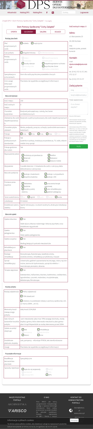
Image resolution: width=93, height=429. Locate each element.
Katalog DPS (24, 12)
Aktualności (11, 12)
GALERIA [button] (43, 32)
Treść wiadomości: (76, 100)
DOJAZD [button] (58, 32)
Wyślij (79, 146)
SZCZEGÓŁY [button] (28, 32)
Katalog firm (37, 12)
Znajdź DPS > (7, 21)
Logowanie (84, 12)
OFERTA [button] (14, 32)
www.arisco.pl (79, 413)
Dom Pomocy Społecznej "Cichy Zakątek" (28, 21)
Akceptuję (74, 420)
